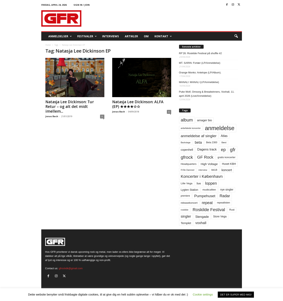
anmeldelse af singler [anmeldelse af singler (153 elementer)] (199, 136)
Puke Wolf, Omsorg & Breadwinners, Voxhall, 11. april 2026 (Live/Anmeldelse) (206, 93)
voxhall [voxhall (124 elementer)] (200, 223)
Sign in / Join (82, 4)
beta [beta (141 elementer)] (198, 142)
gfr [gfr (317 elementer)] (232, 149)
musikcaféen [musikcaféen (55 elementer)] (209, 189)
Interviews (110, 36)
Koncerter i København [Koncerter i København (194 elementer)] (202, 176)
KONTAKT (163, 36)
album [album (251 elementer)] (187, 120)
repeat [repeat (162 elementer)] (207, 203)
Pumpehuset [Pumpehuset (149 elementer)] (204, 196)
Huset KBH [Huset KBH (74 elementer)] (229, 163)
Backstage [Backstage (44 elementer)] (186, 142)
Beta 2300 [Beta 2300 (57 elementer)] (211, 142)
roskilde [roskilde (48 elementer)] (184, 210)
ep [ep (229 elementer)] (223, 149)
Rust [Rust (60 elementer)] (232, 209)
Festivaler (87, 36)
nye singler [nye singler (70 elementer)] (226, 189)
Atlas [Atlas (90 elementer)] (224, 136)
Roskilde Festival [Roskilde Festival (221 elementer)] (209, 209)
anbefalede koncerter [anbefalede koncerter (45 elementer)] (191, 128)
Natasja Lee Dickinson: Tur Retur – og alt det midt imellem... (69, 106)
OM (146, 36)
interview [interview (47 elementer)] (202, 170)
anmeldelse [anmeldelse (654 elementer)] (219, 128)
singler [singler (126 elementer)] (186, 216)
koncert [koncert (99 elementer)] (226, 170)
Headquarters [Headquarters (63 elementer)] (189, 163)
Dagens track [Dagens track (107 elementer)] (207, 149)
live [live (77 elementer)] (199, 183)
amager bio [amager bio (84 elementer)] (204, 120)
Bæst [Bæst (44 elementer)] (223, 142)
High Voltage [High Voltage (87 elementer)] (209, 164)
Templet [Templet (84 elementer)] (186, 223)
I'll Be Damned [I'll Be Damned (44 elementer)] (187, 170)
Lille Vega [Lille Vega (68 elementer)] (186, 183)
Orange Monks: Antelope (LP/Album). (200, 72)
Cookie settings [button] (203, 294)
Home (48, 45)
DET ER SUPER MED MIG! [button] (236, 294)
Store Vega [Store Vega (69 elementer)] (220, 216)
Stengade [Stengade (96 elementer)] (202, 216)
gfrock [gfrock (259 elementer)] (187, 157)
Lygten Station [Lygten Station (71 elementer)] (189, 189)
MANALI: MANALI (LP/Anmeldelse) (199, 82)
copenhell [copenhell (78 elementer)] (187, 149)
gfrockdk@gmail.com (71, 268)
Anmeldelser (60, 36)
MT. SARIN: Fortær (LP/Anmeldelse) (199, 62)
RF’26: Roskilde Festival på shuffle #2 (200, 53)
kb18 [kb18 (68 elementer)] (214, 169)
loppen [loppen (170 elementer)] (211, 183)
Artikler (131, 36)
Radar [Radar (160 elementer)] (225, 196)
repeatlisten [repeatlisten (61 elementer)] (223, 202)
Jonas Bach (51, 116)
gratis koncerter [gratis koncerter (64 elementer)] (226, 157)
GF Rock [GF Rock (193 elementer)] (205, 157)
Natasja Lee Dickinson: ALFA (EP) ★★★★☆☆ (138, 104)
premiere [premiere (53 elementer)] (185, 195)
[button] (236, 36)
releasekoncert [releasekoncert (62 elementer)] (189, 202)
